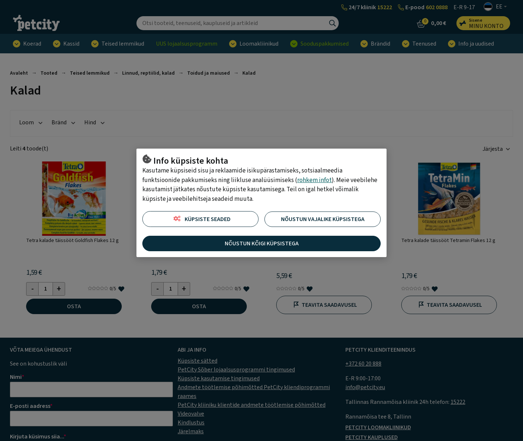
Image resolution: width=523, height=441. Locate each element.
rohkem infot (314, 180)
